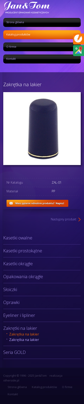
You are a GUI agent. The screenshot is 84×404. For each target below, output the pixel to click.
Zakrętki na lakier (20, 328)
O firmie (11, 47)
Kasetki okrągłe (18, 264)
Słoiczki (10, 289)
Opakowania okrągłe (23, 276)
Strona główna (15, 22)
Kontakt (11, 59)
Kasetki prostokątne (22, 251)
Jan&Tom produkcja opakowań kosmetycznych (26, 7)
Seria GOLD (14, 352)
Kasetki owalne (17, 238)
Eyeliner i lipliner (19, 315)
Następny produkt (63, 219)
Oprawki (11, 302)
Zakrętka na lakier (24, 334)
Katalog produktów (18, 34)
